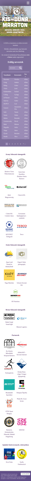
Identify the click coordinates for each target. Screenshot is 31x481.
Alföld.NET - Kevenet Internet (21, 353)
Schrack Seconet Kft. (21, 283)
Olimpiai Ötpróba (21, 392)
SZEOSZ (21, 429)
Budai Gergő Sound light (9, 322)
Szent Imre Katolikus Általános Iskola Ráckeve (21, 174)
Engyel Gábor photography (21, 262)
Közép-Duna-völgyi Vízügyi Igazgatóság (21, 373)
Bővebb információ (21, 478)
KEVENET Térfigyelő (9, 234)
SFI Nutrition (15, 300)
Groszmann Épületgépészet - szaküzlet (21, 215)
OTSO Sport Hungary (9, 411)
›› (25, 144)
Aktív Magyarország (9, 195)
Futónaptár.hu (9, 372)
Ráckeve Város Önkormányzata (9, 172)
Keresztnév (17, 75)
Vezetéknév (7, 75)
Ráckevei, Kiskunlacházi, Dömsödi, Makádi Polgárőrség (9, 432)
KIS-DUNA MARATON (15, 22)
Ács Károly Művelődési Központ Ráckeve (9, 352)
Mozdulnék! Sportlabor (9, 393)
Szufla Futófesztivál (21, 462)
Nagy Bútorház (9, 282)
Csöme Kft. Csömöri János (9, 214)
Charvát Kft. (21, 194)
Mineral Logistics (21, 326)
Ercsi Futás (9, 461)
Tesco (21, 233)
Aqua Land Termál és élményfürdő (9, 263)
